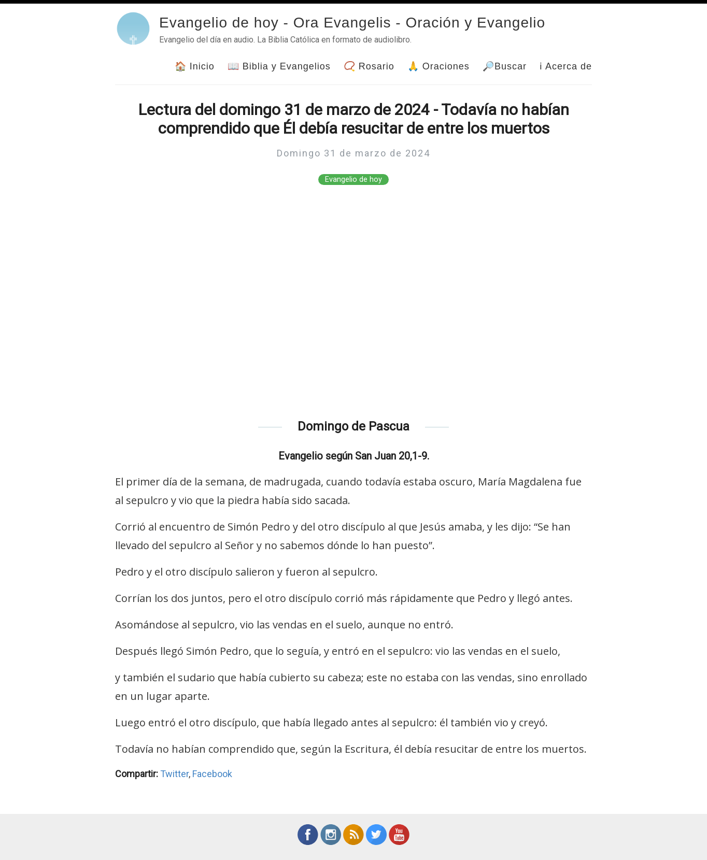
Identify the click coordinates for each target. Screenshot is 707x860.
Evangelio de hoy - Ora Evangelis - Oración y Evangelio (352, 23)
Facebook (212, 773)
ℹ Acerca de (566, 66)
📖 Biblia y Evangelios (279, 66)
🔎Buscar (505, 66)
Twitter (174, 773)
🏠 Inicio (195, 66)
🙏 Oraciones (438, 66)
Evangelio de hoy (353, 179)
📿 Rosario (369, 66)
